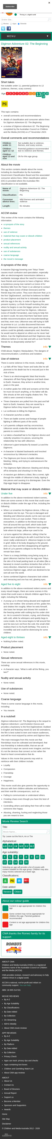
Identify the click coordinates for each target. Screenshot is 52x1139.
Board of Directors (12, 1089)
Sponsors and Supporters (15, 1105)
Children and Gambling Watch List (19, 1069)
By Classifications (11, 1008)
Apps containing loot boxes (15, 1064)
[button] (26, 36)
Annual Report (10, 1093)
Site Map (6, 1119)
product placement (12, 240)
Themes (24, 346)
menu (28, 36)
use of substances (12, 251)
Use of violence (24, 358)
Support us (9, 1097)
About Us (8, 1081)
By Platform (9, 1044)
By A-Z (7, 999)
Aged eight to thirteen (24, 637)
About (5, 1077)
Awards (7, 1109)
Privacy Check (10, 1056)
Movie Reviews (10, 996)
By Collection (10, 1016)
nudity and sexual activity (15, 247)
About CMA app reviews (14, 1073)
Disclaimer (6, 1124)
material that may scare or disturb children (23, 236)
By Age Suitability (11, 1003)
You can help (25, 985)
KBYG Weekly (10, 1024)
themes (7, 228)
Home (4, 1114)
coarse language (11, 255)
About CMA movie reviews (15, 1028)
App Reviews (9, 1033)
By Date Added (10, 1012)
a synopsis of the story (14, 224)
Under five (24, 493)
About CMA (8, 961)
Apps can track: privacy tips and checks (21, 1060)
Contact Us (9, 1085)
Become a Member (12, 1101)
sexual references (12, 243)
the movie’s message (13, 259)
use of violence (10, 232)
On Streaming (10, 1020)
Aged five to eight (24, 584)
